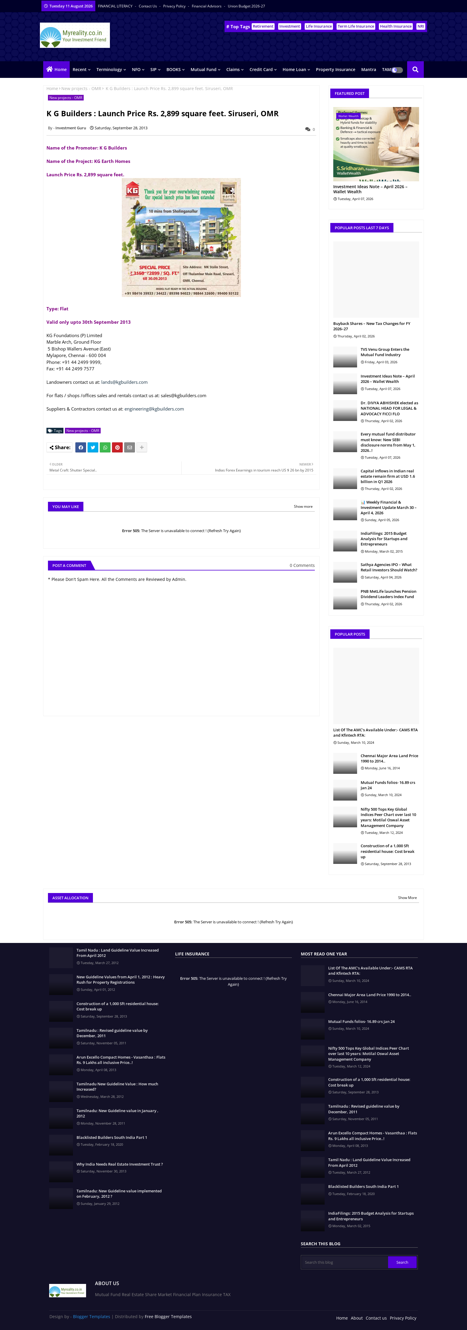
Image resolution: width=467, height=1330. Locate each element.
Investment (289, 26)
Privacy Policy (174, 6)
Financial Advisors (207, 6)
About (357, 1318)
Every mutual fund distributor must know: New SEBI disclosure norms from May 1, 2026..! (388, 442)
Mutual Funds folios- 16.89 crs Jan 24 (388, 785)
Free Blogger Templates (168, 1316)
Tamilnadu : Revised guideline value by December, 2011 (112, 1033)
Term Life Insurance (356, 26)
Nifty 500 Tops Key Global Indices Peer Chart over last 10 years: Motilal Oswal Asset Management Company (388, 817)
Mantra (368, 69)
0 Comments (302, 565)
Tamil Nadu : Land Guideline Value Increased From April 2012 (118, 952)
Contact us (148, 6)
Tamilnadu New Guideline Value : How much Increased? (117, 1086)
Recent (80, 69)
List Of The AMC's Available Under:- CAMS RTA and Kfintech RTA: (375, 732)
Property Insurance (335, 69)
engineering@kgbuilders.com (154, 409)
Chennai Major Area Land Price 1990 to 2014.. (389, 758)
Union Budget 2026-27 (246, 6)
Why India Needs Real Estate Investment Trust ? (120, 1164)
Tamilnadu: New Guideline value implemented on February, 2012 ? (119, 1193)
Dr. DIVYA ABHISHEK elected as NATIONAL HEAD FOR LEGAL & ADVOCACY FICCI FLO (389, 408)
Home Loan (294, 69)
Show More (407, 897)
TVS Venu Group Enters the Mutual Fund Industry (385, 352)
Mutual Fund (204, 69)
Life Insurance (319, 26)
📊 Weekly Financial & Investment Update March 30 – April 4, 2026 (389, 507)
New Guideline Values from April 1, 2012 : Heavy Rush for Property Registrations (121, 979)
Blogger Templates (91, 1316)
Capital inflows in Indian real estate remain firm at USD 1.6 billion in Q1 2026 (388, 476)
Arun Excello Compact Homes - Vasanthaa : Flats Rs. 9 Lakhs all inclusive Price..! (121, 1059)
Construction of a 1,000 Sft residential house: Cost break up (387, 851)
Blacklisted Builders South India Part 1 (112, 1137)
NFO (136, 69)
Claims (233, 69)
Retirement (263, 26)
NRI (421, 26)
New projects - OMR (81, 88)
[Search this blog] (345, 1262)
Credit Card (261, 69)
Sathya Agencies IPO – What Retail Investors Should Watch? (389, 567)
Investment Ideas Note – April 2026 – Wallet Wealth (370, 189)
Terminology (109, 69)
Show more (303, 506)
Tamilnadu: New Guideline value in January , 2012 (117, 1113)
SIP (153, 69)
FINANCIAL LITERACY (115, 6)
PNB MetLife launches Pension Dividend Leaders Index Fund (388, 594)
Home (61, 69)
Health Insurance (396, 26)
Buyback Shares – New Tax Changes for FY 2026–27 (371, 326)
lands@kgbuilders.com (124, 382)
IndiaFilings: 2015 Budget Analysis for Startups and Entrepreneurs (384, 539)
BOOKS (173, 69)
